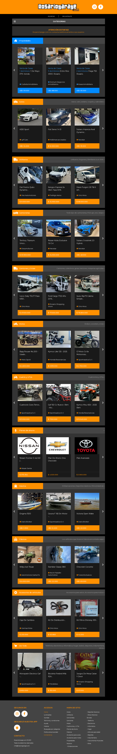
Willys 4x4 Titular (27, 567)
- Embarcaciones (72, 746)
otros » (101, 648)
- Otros (89, 743)
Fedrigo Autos (54, 195)
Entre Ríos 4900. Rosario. (58, 71)
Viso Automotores (28, 195)
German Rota (26, 628)
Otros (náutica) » (97, 486)
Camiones (70, 720)
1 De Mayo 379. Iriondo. (29, 71)
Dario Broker (26, 522)
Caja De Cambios (27, 620)
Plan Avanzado (83, 458)
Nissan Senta (26, 468)
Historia (46, 726)
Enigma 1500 (25, 514)
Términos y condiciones (51, 720)
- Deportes (90, 735)
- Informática (91, 726)
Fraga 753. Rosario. (87, 71)
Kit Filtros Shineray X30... (87, 620)
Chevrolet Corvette (85, 567)
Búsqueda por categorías (52, 729)
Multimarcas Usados (57, 140)
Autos (68, 712)
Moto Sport (25, 360)
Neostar (81, 140)
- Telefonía (90, 720)
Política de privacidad (51, 732)
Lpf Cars (24, 140)
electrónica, (58, 646)
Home (46, 712)
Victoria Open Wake (85, 514)
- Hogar (89, 729)
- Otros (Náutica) (92, 715)
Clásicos (69, 732)
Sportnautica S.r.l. (84, 360)
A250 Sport (24, 129)
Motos (69, 723)
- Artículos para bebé (93, 732)
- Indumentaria (92, 738)
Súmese (46, 718)
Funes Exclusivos (84, 575)
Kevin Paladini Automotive (54, 574)
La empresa (47, 715)
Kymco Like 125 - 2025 (57, 351)
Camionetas (70, 718)
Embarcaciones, (69, 486)
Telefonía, (49, 646)
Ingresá (51, 16)
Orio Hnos (81, 195)
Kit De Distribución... (56, 620)
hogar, (76, 646)
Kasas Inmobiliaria (85, 84)
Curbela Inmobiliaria (29, 84)
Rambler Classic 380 (57, 567)
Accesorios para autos (74, 735)
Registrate (67, 16)
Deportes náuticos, (83, 486)
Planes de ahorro (72, 729)
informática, (68, 646)
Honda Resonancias (57, 360)
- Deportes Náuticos (93, 712)
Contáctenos (48, 735)
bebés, (82, 646)
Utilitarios (70, 715)
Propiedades (71, 740)
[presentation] (14, 70)
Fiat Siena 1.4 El (54, 129)
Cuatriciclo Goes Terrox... (30, 405)
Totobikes (53, 684)
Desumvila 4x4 (26, 249)
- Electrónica (91, 723)
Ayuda (46, 723)
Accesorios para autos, (75, 592)
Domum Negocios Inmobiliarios (56, 83)
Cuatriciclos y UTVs (73, 726)
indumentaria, (98, 646)
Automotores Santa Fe (30, 575)
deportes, (89, 646)
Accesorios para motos (94, 592)
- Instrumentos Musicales (95, 740)
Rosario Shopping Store (56, 305)
